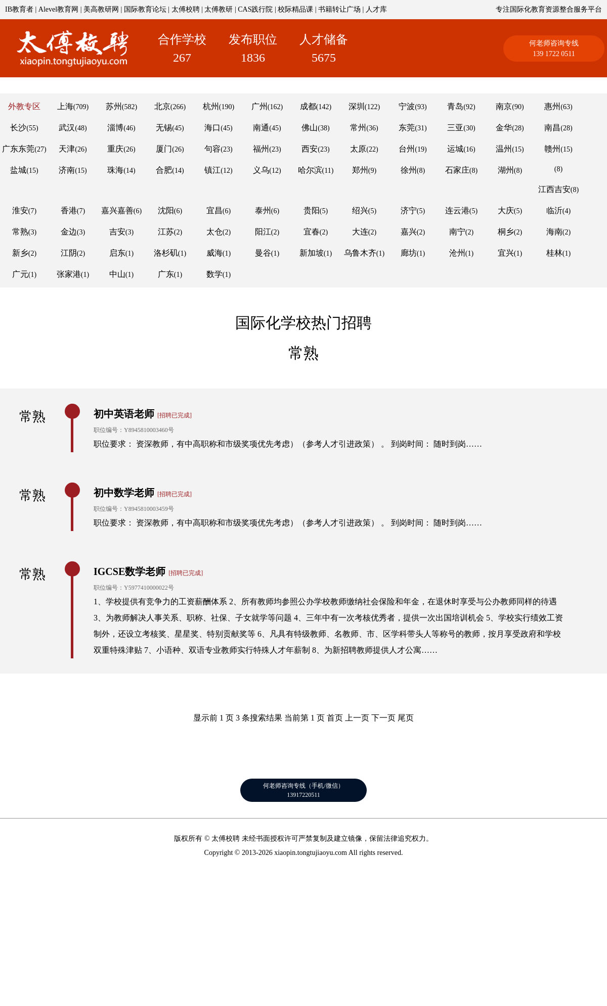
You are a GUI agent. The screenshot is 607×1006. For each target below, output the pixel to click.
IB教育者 (19, 9)
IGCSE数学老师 (129, 571)
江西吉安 (554, 189)
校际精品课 (295, 9)
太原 (358, 149)
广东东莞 (18, 149)
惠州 (552, 106)
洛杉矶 (166, 253)
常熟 (20, 231)
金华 (504, 127)
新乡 (20, 253)
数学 (214, 274)
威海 (214, 253)
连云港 (457, 210)
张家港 (69, 274)
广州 (259, 106)
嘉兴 (409, 231)
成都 (308, 106)
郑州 (360, 170)
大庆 (506, 210)
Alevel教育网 (58, 9)
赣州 (552, 149)
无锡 (164, 127)
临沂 (554, 210)
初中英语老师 (124, 413)
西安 (309, 149)
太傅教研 (218, 9)
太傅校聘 (185, 9)
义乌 (261, 170)
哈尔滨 (310, 170)
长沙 (18, 127)
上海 (65, 106)
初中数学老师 (124, 492)
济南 (67, 170)
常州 (358, 127)
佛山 (309, 127)
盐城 (18, 170)
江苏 (166, 231)
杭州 (211, 106)
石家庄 (457, 170)
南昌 (552, 127)
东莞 (407, 127)
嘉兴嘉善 (117, 210)
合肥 (164, 170)
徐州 (409, 170)
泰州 (263, 210)
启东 (117, 253)
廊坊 (409, 253)
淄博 (115, 127)
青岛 (455, 106)
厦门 (164, 149)
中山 (117, 274)
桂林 (554, 253)
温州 (504, 149)
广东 (166, 274)
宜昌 (214, 210)
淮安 (20, 210)
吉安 (117, 231)
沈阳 (166, 210)
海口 (212, 127)
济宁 (409, 210)
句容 (212, 149)
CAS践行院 (255, 9)
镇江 (212, 170)
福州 (261, 149)
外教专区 (24, 106)
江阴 (69, 253)
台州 (407, 149)
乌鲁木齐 (360, 253)
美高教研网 (101, 9)
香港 (69, 210)
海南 (554, 231)
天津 (67, 149)
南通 (261, 127)
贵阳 (312, 210)
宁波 (407, 106)
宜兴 (506, 253)
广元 (20, 274)
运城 (455, 149)
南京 (504, 106)
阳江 (263, 231)
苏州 (114, 106)
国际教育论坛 (145, 9)
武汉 (67, 127)
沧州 (457, 253)
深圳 (357, 106)
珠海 (115, 170)
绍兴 (360, 210)
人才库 (376, 9)
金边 (69, 231)
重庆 (115, 149)
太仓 (214, 231)
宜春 (312, 231)
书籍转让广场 (339, 9)
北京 (162, 106)
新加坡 (311, 253)
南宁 (457, 231)
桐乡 (506, 231)
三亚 (455, 127)
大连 (360, 231)
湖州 (506, 170)
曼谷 (263, 253)
